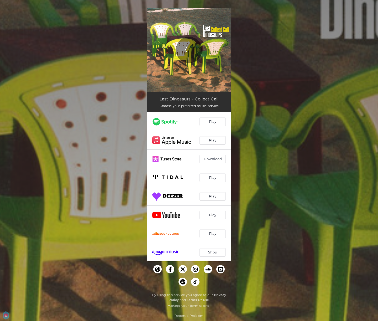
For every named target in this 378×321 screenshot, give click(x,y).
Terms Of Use (198, 300)
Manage (173, 306)
